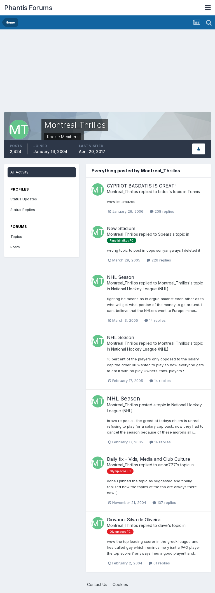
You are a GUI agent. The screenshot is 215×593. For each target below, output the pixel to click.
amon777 (167, 464)
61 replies (159, 563)
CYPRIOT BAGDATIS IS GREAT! (141, 186)
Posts (15, 247)
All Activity (19, 172)
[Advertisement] (69, 73)
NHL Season (120, 277)
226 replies (159, 260)
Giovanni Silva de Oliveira (133, 519)
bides (163, 191)
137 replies (164, 502)
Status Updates (23, 199)
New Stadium (121, 228)
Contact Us (97, 584)
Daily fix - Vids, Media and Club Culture (148, 459)
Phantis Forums (28, 8)
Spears (164, 234)
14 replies (155, 320)
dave (163, 525)
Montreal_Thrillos (122, 191)
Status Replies (22, 209)
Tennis (194, 191)
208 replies (162, 211)
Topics (16, 236)
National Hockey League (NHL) (140, 288)
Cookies (120, 584)
